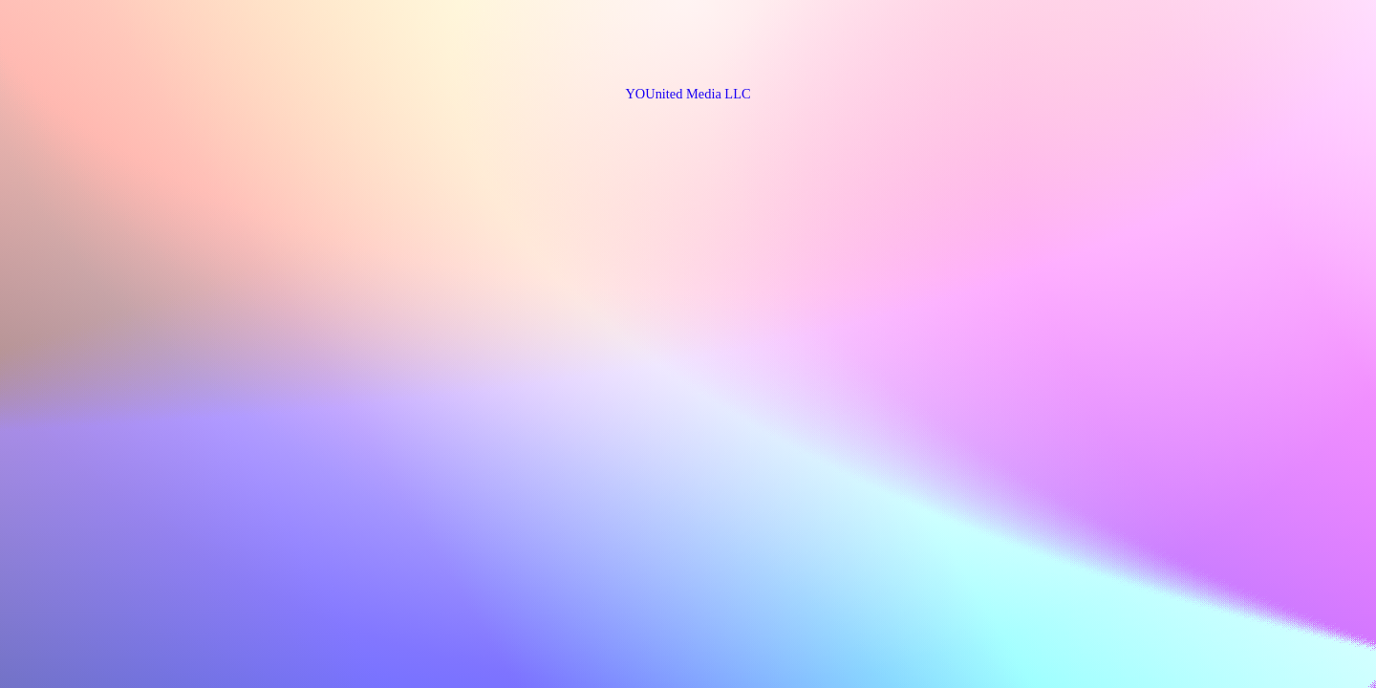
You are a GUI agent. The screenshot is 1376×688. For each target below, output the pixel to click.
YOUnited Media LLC (687, 93)
